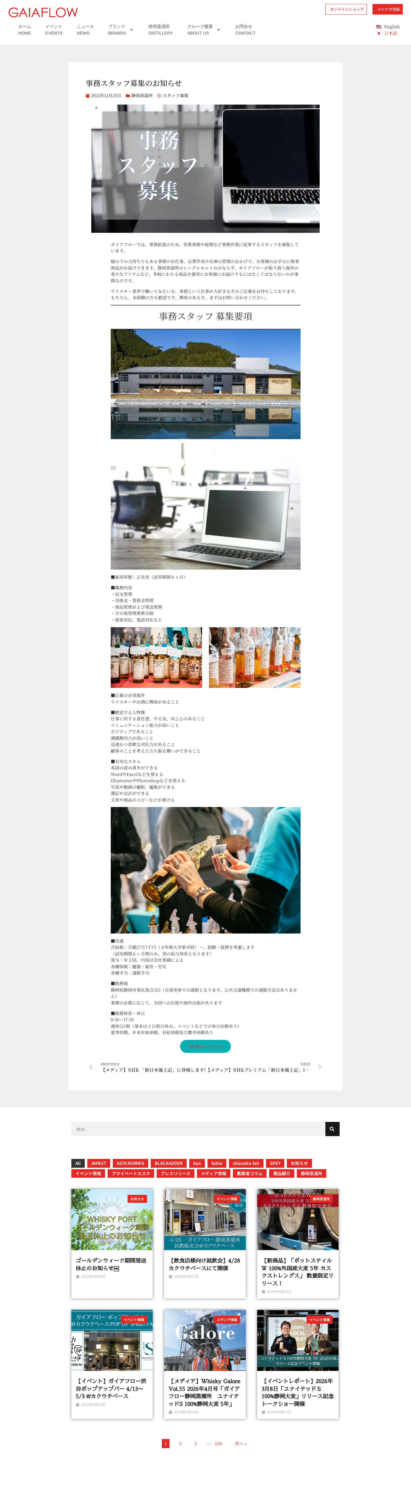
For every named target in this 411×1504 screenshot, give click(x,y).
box (197, 1163)
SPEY (275, 1163)
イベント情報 (88, 1173)
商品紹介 (281, 1173)
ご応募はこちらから (205, 1046)
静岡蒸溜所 (142, 95)
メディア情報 (213, 1173)
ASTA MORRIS (130, 1163)
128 (218, 1443)
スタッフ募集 (175, 95)
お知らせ (299, 1163)
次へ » (241, 1443)
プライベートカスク (131, 1173)
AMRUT (98, 1163)
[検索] (332, 1129)
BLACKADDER (169, 1163)
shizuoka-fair (246, 1163)
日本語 (390, 33)
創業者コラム (250, 1173)
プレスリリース (175, 1173)
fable (216, 1163)
